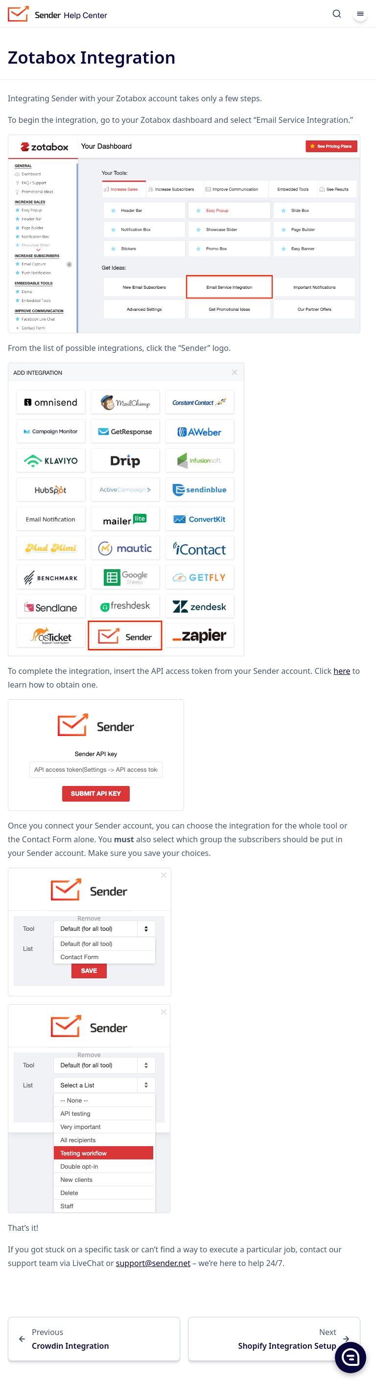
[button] (350, 1357)
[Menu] (360, 14)
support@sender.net (153, 1263)
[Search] (337, 13)
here (341, 671)
